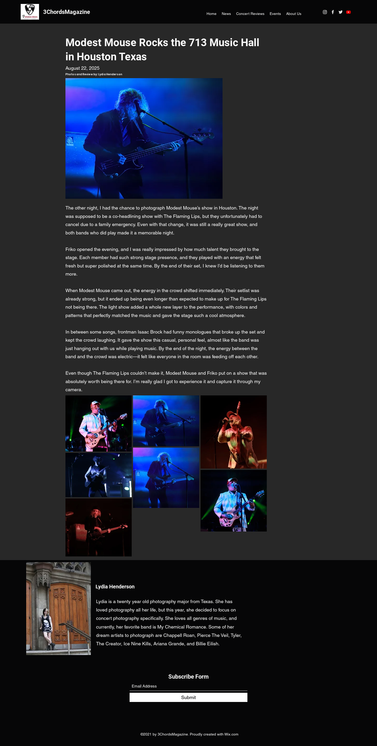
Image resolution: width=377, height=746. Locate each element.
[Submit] (188, 697)
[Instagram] (325, 12)
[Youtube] (348, 12)
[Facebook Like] (203, 68)
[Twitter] (340, 12)
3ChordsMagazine (66, 12)
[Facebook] (332, 12)
